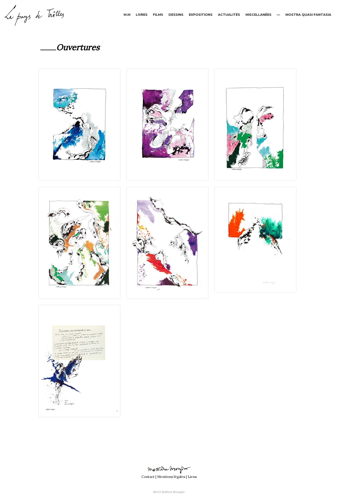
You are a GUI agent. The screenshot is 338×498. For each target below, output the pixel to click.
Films (158, 15)
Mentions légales (171, 477)
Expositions (201, 15)
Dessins (176, 15)
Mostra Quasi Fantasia (308, 15)
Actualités (229, 15)
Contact (148, 477)
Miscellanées (258, 15)
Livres (142, 15)
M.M (127, 15)
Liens (192, 477)
